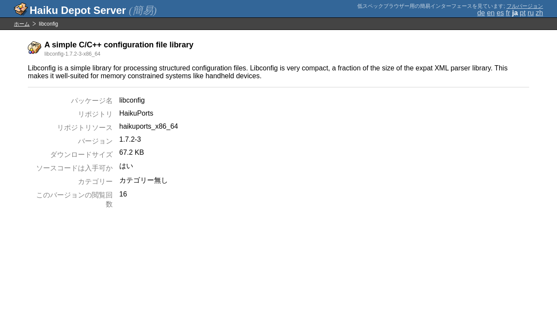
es (500, 13)
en (491, 13)
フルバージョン (525, 6)
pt (523, 13)
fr (508, 13)
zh (539, 13)
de (481, 13)
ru (530, 13)
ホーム (22, 24)
